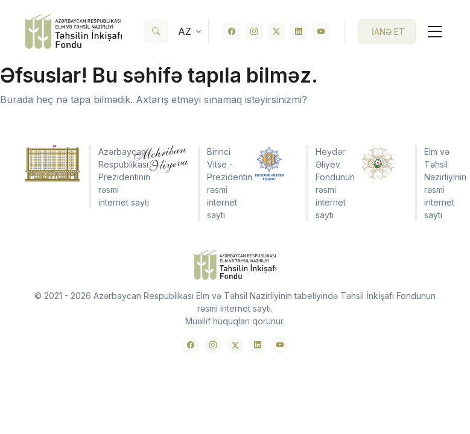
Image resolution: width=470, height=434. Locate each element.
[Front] (73, 31)
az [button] (184, 31)
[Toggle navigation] (430, 31)
